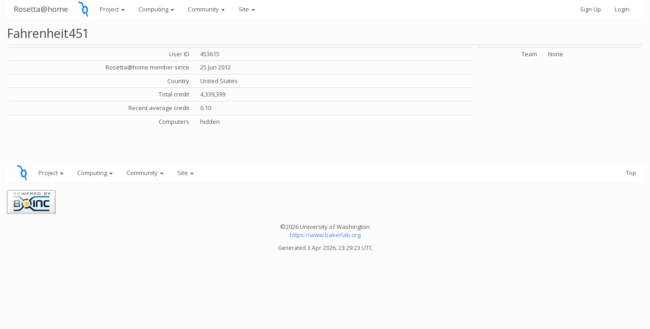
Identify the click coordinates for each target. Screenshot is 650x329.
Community (206, 9)
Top (631, 173)
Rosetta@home (41, 9)
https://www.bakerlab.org (325, 235)
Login (622, 9)
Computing (156, 9)
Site (247, 9)
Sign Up (590, 9)
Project (112, 9)
